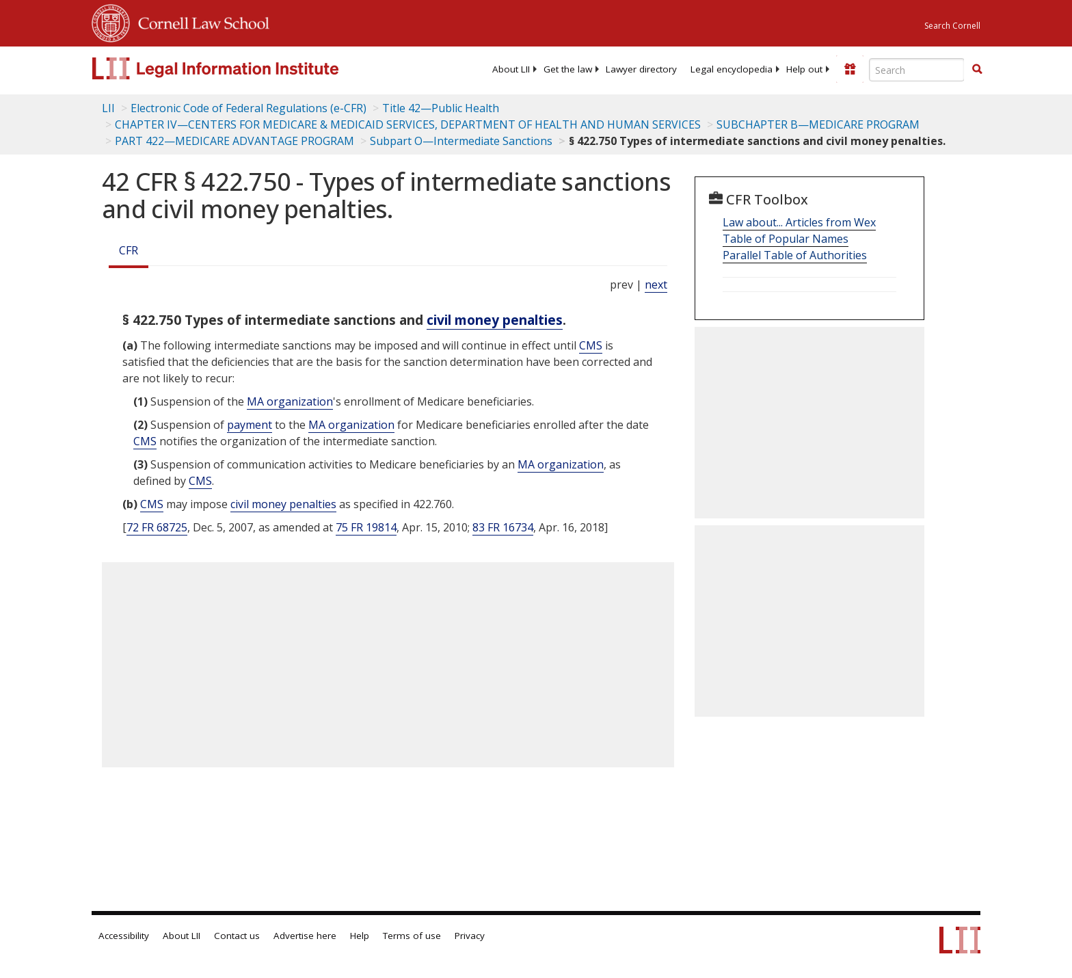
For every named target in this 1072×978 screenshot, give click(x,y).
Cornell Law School (199, 21)
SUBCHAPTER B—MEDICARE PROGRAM (818, 124)
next (656, 284)
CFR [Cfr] (128, 250)
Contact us (237, 935)
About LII (511, 69)
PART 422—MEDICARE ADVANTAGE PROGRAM (234, 140)
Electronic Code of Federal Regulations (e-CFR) (248, 108)
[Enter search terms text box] (917, 69)
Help (359, 935)
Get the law (568, 69)
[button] (977, 69)
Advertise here (304, 935)
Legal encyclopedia (732, 69)
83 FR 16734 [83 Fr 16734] (502, 527)
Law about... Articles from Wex (799, 222)
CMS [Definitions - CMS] (590, 345)
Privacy (470, 935)
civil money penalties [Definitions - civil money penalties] (495, 319)
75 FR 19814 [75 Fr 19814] (366, 527)
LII (108, 108)
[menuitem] (511, 69)
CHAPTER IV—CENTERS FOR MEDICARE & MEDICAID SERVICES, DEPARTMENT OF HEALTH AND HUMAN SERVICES (408, 124)
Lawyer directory (641, 69)
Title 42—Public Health (440, 108)
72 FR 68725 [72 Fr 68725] (156, 527)
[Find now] (977, 70)
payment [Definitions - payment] (249, 424)
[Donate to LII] (849, 69)
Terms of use (412, 935)
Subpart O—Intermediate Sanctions (461, 140)
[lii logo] (245, 68)
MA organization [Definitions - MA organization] (290, 401)
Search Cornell (952, 25)
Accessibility (123, 935)
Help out (804, 69)
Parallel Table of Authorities (795, 255)
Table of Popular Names (785, 238)
